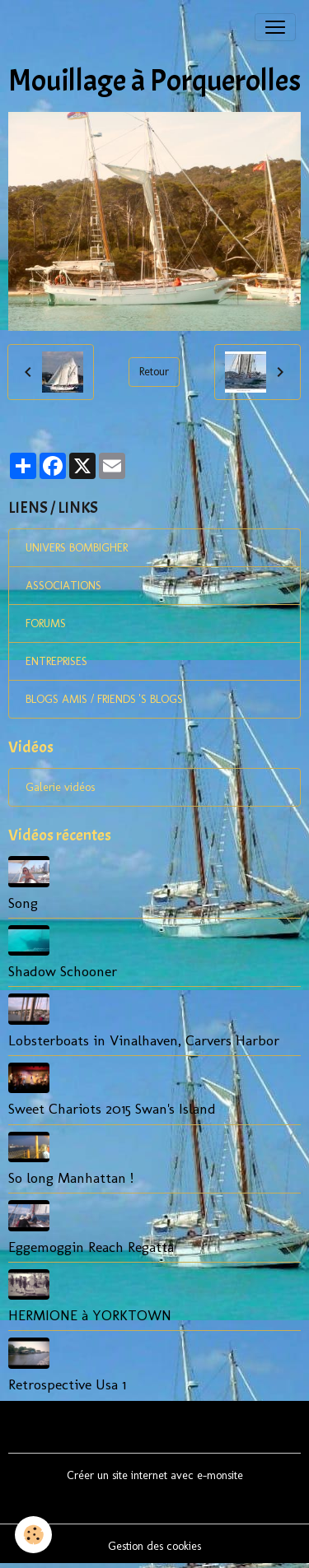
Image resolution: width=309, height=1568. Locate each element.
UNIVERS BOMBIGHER (77, 548)
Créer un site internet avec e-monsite (155, 1475)
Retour (154, 372)
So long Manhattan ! (70, 1177)
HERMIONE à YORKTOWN (89, 1315)
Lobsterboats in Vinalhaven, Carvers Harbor (143, 1040)
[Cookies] (33, 1534)
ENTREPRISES (56, 661)
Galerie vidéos (60, 787)
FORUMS (46, 623)
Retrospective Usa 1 (67, 1384)
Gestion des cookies (154, 1546)
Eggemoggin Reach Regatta (91, 1246)
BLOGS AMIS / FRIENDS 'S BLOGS (104, 699)
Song (23, 902)
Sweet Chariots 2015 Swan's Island (112, 1108)
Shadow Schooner (62, 970)
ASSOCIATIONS (63, 586)
